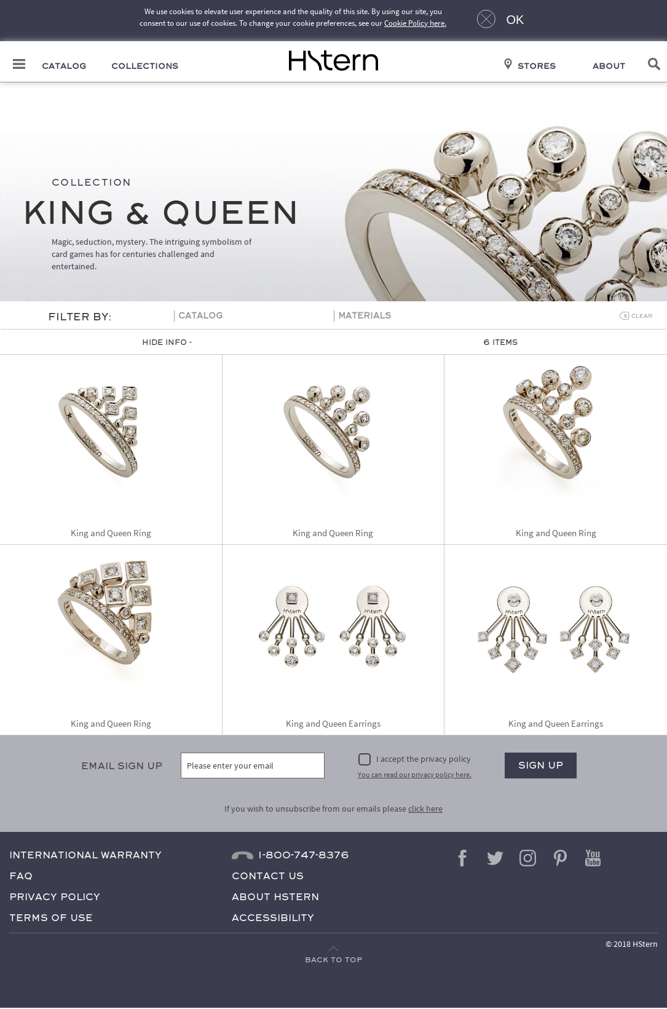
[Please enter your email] (253, 766)
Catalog (64, 67)
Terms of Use (51, 918)
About (608, 67)
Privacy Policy (54, 897)
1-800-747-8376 (303, 855)
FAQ (21, 876)
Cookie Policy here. (415, 23)
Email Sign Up (121, 766)
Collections (145, 67)
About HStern (275, 897)
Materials (364, 317)
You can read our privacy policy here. (415, 775)
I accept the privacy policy (423, 759)
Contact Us (268, 876)
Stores (537, 67)
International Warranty (85, 855)
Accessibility (273, 918)
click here (425, 809)
